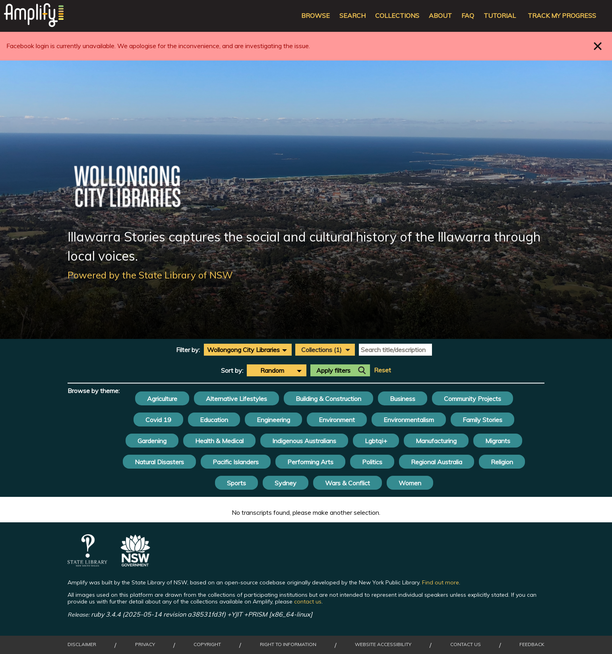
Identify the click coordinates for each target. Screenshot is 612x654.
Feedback (531, 644)
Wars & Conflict (347, 483)
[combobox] (248, 350)
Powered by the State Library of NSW (150, 275)
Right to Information (288, 644)
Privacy (145, 644)
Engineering (273, 420)
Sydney (285, 483)
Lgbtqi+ (376, 441)
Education (214, 420)
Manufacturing (436, 441)
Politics (372, 462)
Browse (315, 15)
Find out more (440, 582)
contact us (307, 601)
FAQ (467, 15)
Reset (382, 370)
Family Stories (482, 420)
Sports (236, 483)
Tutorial (500, 15)
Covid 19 (158, 420)
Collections (397, 15)
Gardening (152, 441)
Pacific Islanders (236, 462)
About (440, 15)
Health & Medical (219, 441)
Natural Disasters (159, 462)
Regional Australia (436, 462)
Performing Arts (310, 462)
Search (352, 15)
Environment (337, 420)
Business (402, 399)
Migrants (497, 441)
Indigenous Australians (304, 441)
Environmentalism (408, 420)
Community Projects (472, 399)
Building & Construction (328, 399)
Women (410, 483)
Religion (502, 462)
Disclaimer (82, 644)
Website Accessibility (383, 644)
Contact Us (465, 644)
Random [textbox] (272, 370)
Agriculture (162, 399)
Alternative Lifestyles (236, 399)
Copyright (207, 644)
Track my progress (562, 15)
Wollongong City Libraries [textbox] (243, 350)
